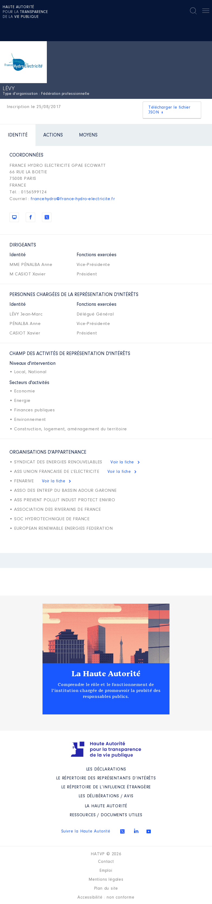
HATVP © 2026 (106, 854)
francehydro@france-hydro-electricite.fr (73, 199)
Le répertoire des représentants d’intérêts (106, 778)
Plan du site (106, 888)
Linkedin (136, 831)
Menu (205, 11)
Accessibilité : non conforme (105, 897)
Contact (106, 862)
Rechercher (193, 10)
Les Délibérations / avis (106, 796)
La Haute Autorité (106, 674)
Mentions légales (106, 879)
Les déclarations (106, 769)
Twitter (122, 831)
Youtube (148, 831)
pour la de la (25, 12)
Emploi (106, 871)
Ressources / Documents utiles (106, 815)
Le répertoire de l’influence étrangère (106, 787)
